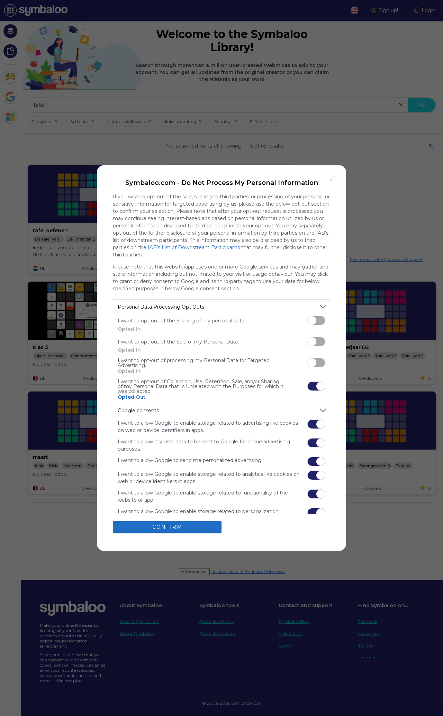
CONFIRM (167, 527)
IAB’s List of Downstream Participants (194, 247)
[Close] (332, 178)
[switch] (316, 320)
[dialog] (221, 358)
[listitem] (221, 307)
